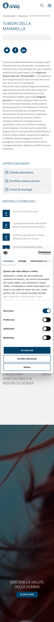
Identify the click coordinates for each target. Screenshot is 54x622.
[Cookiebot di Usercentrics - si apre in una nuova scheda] (38, 253)
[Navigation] (49, 5)
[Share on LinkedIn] (23, 50)
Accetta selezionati (27, 358)
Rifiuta (27, 367)
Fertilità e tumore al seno (22, 181)
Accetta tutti (27, 350)
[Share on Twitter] (7, 50)
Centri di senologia (18, 189)
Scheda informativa (19, 172)
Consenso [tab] (8, 261)
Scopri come (27, 594)
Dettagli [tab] (22, 261)
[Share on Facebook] (15, 50)
